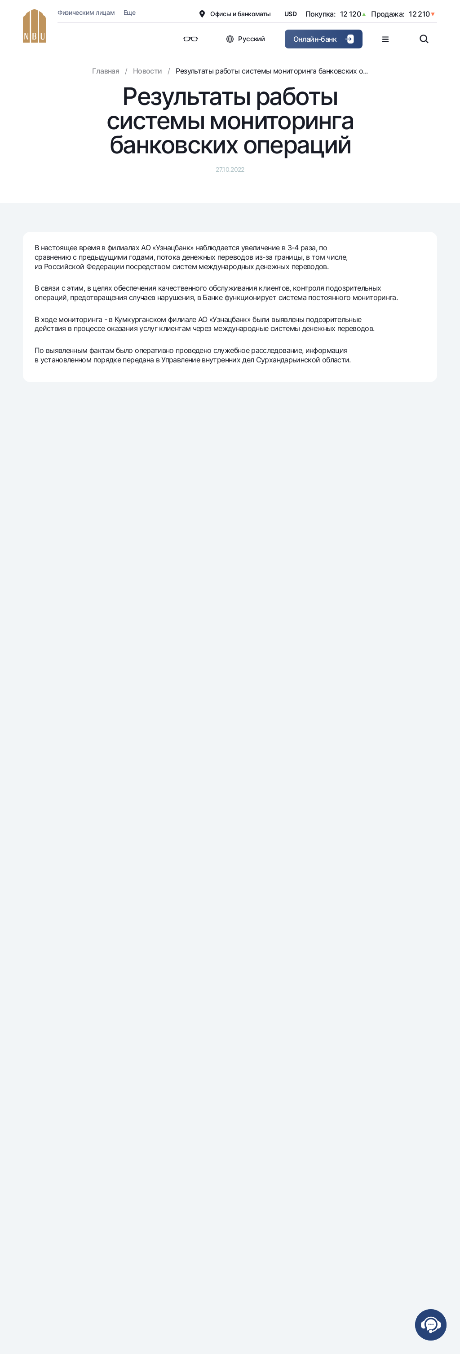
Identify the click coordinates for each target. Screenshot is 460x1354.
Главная (105, 70)
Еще (130, 12)
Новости (147, 70)
